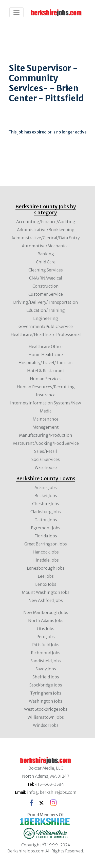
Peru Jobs (45, 636)
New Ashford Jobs (45, 600)
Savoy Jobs (45, 668)
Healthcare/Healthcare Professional (46, 334)
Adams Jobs (45, 487)
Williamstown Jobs (45, 717)
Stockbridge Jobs (45, 684)
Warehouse (46, 467)
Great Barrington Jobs (45, 543)
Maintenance (46, 419)
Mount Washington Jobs (45, 592)
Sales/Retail (45, 451)
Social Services (45, 459)
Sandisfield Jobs (45, 660)
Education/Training (45, 310)
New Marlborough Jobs (45, 612)
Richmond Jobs (45, 652)
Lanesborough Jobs (46, 568)
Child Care (45, 261)
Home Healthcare (45, 354)
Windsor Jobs (46, 725)
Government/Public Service (45, 326)
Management (45, 427)
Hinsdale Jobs (45, 560)
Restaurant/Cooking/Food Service (46, 443)
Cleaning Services (45, 269)
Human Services (46, 378)
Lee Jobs (46, 576)
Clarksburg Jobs (45, 511)
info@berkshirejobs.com (52, 792)
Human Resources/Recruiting (46, 386)
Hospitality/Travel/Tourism (45, 362)
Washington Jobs (45, 701)
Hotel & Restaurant (45, 370)
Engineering (45, 318)
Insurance (45, 394)
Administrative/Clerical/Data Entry (45, 237)
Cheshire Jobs (45, 503)
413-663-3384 (49, 784)
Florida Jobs (45, 535)
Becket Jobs (45, 495)
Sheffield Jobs (45, 676)
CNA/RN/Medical (45, 278)
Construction (45, 286)
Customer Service (45, 294)
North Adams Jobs (45, 620)
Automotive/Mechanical (46, 245)
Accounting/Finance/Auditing (45, 221)
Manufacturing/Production (45, 435)
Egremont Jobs (45, 527)
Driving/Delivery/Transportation (45, 302)
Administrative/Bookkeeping (45, 229)
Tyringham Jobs (45, 693)
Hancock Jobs (46, 552)
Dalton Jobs (45, 519)
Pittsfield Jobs (45, 644)
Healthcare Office (46, 346)
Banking (45, 253)
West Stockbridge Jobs (45, 709)
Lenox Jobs (45, 584)
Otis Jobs (45, 628)
